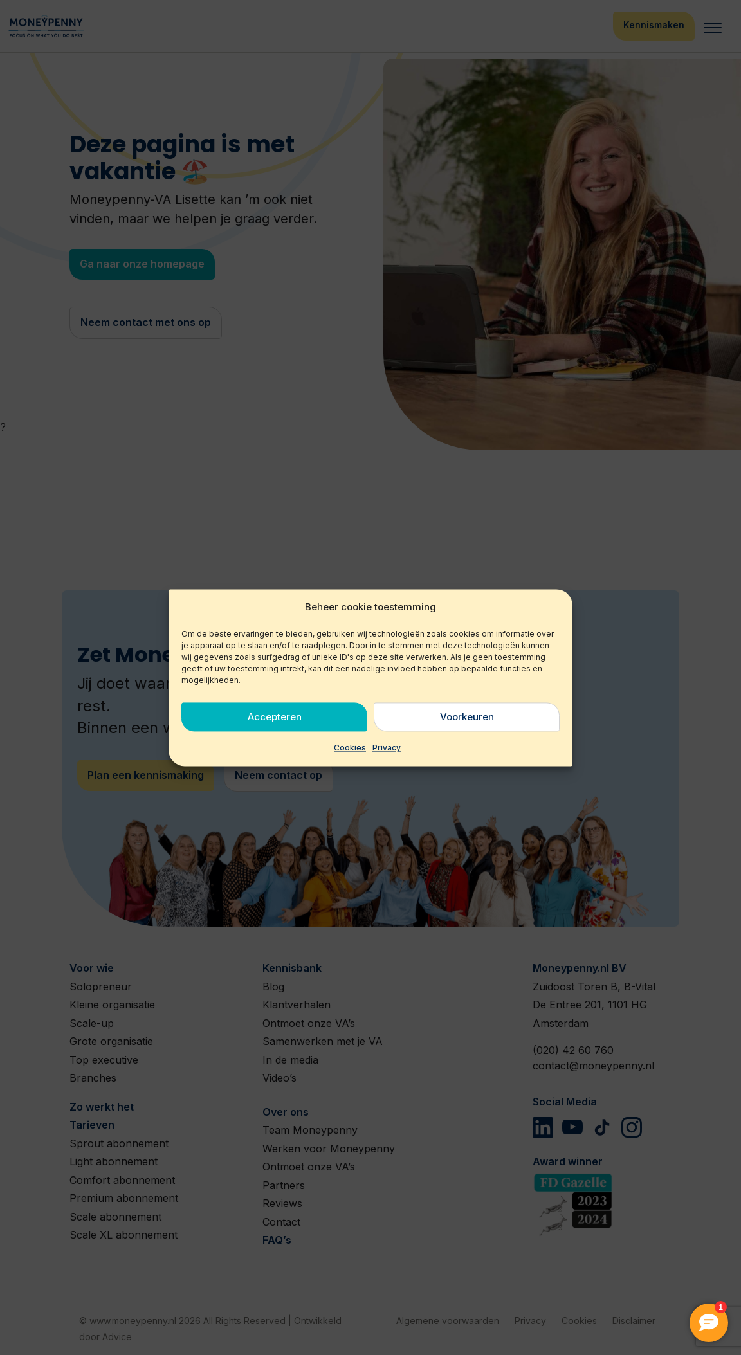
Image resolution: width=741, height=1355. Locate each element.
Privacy (386, 748)
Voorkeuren (467, 717)
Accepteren (275, 717)
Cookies (350, 748)
